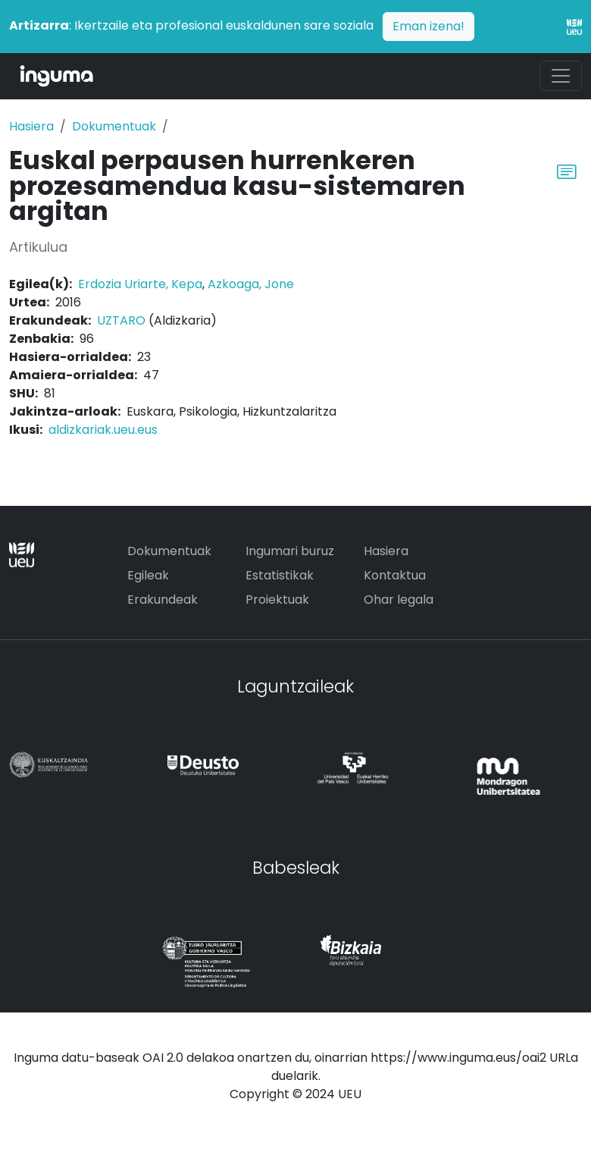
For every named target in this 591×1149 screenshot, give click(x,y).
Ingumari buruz (289, 551)
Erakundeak (162, 599)
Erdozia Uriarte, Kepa (140, 284)
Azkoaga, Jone (251, 284)
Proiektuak (277, 599)
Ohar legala (398, 599)
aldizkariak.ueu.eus (103, 429)
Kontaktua (395, 575)
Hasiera (31, 126)
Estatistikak (279, 575)
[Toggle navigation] (560, 76)
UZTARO (121, 320)
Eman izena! (428, 26)
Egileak (148, 575)
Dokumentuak (114, 126)
